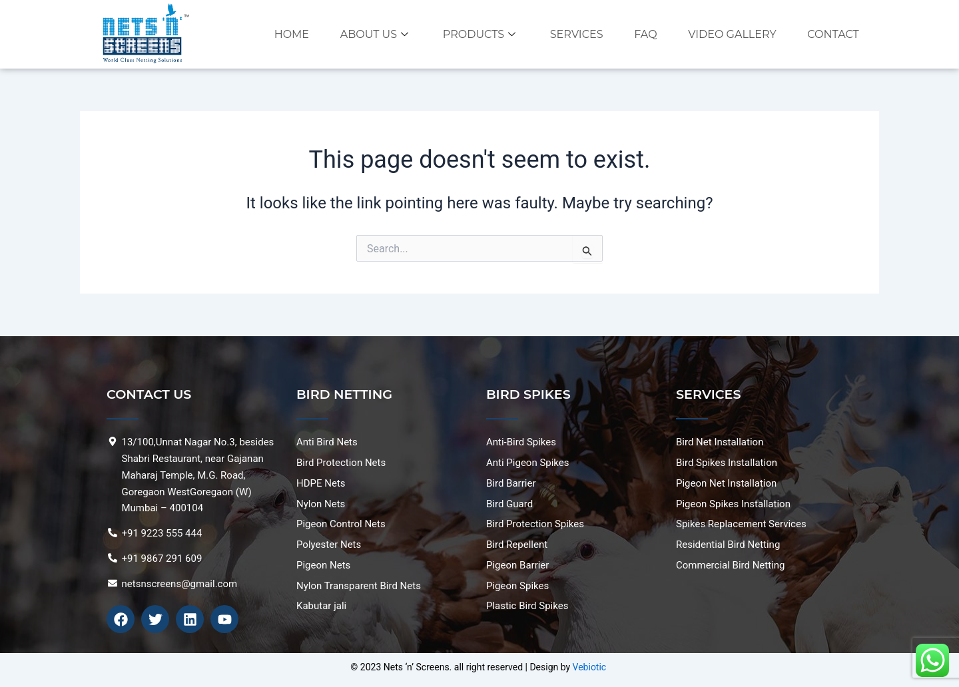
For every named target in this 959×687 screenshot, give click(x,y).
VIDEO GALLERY (732, 34)
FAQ (645, 34)
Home (290, 34)
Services (576, 34)
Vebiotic (590, 667)
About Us (375, 34)
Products (480, 34)
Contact (833, 34)
